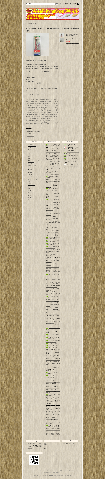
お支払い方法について (61, 471)
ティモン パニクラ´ (51, 375)
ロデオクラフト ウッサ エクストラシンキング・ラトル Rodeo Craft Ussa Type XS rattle (53, 388)
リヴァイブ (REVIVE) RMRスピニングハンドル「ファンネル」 (53, 146)
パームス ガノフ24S (52, 345)
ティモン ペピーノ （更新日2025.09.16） (53, 394)
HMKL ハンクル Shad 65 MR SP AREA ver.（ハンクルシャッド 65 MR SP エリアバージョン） (52, 290)
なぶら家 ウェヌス (51, 343)
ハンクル (30, 174)
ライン (29, 149)
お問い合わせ (42, 471)
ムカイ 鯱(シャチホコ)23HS (52, 307)
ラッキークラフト (31, 185)
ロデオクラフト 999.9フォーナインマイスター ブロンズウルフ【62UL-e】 (53, 218)
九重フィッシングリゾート (33, 160)
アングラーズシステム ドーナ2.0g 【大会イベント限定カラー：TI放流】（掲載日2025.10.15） (52, 368)
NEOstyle (30, 172)
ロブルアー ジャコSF (52, 302)
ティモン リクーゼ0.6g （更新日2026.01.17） (53, 241)
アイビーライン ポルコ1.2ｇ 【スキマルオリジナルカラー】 (53, 315)
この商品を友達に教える (32, 133)
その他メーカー (31, 190)
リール (29, 192)
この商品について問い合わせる (33, 131)
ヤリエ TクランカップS (51, 377)
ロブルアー (30, 188)
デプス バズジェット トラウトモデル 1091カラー (53, 328)
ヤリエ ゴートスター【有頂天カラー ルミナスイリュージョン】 (53, 231)
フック (29, 195)
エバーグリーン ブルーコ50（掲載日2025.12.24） (53, 258)
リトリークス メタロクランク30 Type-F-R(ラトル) (53, 341)
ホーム (29, 471)
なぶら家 (30, 169)
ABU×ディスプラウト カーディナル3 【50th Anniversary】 (53, 152)
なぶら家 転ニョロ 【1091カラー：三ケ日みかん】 (53, 319)
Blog (45, 448)
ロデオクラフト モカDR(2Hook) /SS (52, 373)
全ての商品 (30, 144)
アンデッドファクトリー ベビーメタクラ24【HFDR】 (53, 189)
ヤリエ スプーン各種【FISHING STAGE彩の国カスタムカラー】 (52, 267)
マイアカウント (65, 3)
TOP (26, 23)
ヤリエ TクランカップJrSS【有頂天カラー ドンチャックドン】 (53, 234)
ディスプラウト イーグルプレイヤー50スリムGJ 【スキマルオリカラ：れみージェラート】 (71, 149)
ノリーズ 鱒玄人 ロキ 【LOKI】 (53, 161)
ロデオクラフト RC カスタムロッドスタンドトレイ (53, 415)
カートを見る (74, 3)
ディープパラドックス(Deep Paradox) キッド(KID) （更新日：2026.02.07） (52, 209)
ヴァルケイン (30, 156)
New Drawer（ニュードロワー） (35, 171)
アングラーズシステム (32, 155)
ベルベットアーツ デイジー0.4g (53, 212)
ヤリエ (29, 183)
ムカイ (29, 181)
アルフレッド (30, 153)
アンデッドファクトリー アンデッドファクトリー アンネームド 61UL (53, 193)
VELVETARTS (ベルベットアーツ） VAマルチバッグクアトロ (52, 300)
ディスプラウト (31, 163)
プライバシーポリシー (50, 471)
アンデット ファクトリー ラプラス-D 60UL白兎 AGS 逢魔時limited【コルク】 (53, 402)
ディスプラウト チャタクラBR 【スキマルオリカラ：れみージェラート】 (71, 166)
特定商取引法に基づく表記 (49, 472)
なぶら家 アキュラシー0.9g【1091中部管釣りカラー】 (52, 155)
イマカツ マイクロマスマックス (53, 174)
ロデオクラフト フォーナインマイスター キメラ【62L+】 (53, 379)
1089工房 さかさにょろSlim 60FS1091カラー (52, 338)
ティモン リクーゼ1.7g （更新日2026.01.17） (53, 247)
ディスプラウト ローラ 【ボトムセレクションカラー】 (53, 356)
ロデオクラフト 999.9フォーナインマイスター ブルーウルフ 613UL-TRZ (53, 311)
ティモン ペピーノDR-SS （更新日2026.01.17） (53, 237)
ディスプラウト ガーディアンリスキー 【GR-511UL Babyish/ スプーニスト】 (53, 223)
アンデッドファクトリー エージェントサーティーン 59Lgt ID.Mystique (53, 186)
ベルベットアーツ (31, 178)
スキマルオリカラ (31, 199)
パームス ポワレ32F (52, 347)
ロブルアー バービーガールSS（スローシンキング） (53, 149)
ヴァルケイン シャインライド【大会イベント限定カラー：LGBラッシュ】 (53, 279)
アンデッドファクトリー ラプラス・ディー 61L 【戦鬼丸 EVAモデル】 (53, 430)
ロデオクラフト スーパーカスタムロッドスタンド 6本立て (53, 398)
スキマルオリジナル (33, 23)
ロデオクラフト (31, 186)
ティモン (30, 167)
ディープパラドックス (32, 165)
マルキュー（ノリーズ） (33, 179)
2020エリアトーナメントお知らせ (35, 443)
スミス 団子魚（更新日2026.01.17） (51, 255)
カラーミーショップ (38, 475)
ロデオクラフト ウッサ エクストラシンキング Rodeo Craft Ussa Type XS (53, 383)
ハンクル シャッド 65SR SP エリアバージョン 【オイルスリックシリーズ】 (53, 204)
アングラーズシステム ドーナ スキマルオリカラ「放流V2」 (53, 418)
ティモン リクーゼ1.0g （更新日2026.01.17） (53, 244)
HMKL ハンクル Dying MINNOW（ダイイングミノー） (53, 294)
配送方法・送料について (72, 471)
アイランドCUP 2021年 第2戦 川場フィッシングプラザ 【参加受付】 (35, 447)
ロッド (29, 147)
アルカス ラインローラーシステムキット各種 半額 (53, 164)
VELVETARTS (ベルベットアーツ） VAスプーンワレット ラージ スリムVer (53, 272)
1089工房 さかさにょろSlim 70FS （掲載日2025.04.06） (53, 426)
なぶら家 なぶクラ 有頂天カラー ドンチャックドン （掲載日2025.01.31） (53, 434)
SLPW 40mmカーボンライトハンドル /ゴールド (71, 145)
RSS (57, 472)
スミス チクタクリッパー (51, 166)
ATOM (59, 472)
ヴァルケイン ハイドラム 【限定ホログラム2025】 (53, 322)
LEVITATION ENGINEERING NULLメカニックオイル (71, 152)
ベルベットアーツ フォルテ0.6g (53, 179)
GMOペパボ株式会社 (57, 475)
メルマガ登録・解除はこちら (68, 443)
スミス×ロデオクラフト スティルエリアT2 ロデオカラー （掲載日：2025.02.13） (53, 422)
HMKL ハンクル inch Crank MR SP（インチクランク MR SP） (53, 286)
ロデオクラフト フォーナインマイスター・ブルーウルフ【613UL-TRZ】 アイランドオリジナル (53, 360)
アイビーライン (31, 151)
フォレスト (30, 176)
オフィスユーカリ (31, 158)
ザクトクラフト (31, 162)
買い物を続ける (30, 136)
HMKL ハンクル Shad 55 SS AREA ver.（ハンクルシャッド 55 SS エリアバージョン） (53, 251)
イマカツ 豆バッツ (50, 226)
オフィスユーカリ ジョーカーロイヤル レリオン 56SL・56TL (53, 283)
